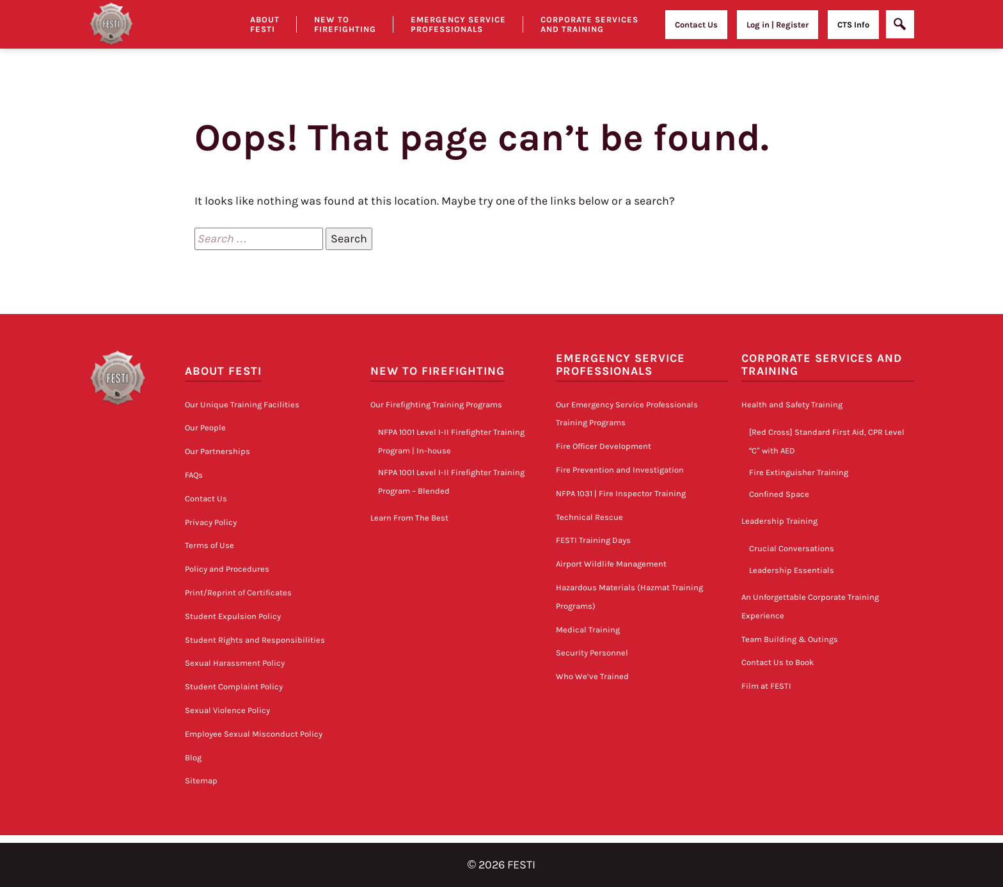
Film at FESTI (766, 686)
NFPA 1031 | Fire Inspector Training (621, 493)
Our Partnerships (217, 451)
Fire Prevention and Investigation (620, 470)
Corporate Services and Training (589, 24)
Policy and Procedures (227, 569)
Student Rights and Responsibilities (255, 640)
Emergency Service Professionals (458, 24)
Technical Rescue (589, 517)
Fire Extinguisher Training (798, 472)
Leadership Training (779, 521)
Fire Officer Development (603, 446)
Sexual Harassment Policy (235, 663)
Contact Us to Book (777, 662)
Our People (205, 427)
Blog (193, 757)
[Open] (900, 24)
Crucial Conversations (791, 548)
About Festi (265, 24)
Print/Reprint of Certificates (238, 592)
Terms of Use (209, 545)
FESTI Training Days (593, 540)
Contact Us (696, 24)
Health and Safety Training (791, 404)
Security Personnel (592, 652)
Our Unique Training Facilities (242, 404)
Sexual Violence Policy (227, 710)
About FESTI (223, 371)
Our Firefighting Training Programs (436, 404)
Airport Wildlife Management (611, 564)
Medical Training (588, 629)
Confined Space (779, 494)
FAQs (194, 475)
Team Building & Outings (789, 639)
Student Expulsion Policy (233, 616)
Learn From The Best (409, 517)
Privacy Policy (211, 522)
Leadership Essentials (791, 570)
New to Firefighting (345, 24)
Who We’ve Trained (592, 676)
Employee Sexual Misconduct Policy (253, 734)
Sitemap (201, 780)
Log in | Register (777, 24)
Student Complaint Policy (234, 686)
